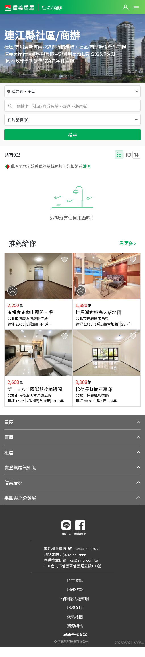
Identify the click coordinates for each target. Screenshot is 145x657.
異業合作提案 (75, 634)
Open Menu (136, 7)
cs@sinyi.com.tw (84, 560)
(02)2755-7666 (74, 554)
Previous (8, 329)
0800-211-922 (87, 548)
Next (136, 329)
